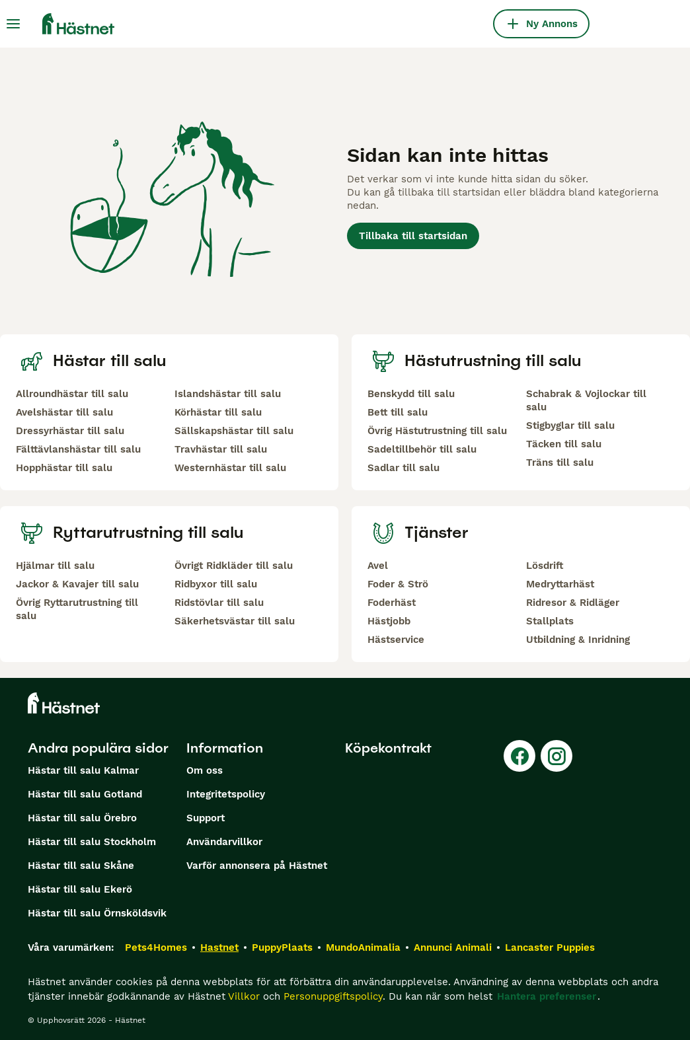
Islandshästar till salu (227, 394)
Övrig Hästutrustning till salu (437, 431)
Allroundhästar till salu (72, 394)
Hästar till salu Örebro (82, 818)
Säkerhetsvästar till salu (234, 621)
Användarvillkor (224, 842)
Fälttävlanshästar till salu (78, 449)
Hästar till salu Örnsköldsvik (97, 913)
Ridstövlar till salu (219, 603)
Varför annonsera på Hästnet (256, 866)
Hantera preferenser (546, 996)
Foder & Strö (397, 584)
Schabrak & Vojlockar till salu (586, 400)
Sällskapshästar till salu (233, 431)
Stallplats (550, 621)
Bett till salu (397, 412)
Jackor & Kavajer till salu (77, 584)
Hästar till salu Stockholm (92, 842)
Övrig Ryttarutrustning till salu (77, 609)
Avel (377, 566)
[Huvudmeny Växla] (13, 24)
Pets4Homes (156, 947)
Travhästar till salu (220, 449)
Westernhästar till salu (230, 468)
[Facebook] (519, 756)
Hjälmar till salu (55, 566)
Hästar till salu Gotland (85, 794)
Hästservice (395, 640)
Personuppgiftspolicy (333, 996)
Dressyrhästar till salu (70, 431)
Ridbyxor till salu (215, 584)
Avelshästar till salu (64, 412)
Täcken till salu (563, 444)
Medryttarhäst (560, 584)
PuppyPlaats (282, 947)
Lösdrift (544, 566)
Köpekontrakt (388, 748)
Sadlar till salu (403, 468)
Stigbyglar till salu (570, 425)
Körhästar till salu (218, 412)
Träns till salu (560, 462)
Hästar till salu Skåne (81, 866)
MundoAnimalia (363, 947)
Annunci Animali (453, 947)
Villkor (244, 996)
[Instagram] (556, 756)
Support (205, 818)
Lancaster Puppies (550, 947)
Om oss (204, 770)
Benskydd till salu (411, 394)
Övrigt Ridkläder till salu (233, 566)
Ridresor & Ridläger (572, 603)
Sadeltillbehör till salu (422, 449)
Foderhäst (391, 603)
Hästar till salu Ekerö (80, 889)
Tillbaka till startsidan (413, 236)
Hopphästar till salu (64, 468)
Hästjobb (388, 621)
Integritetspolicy (225, 794)
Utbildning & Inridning (578, 640)
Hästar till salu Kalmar (83, 770)
